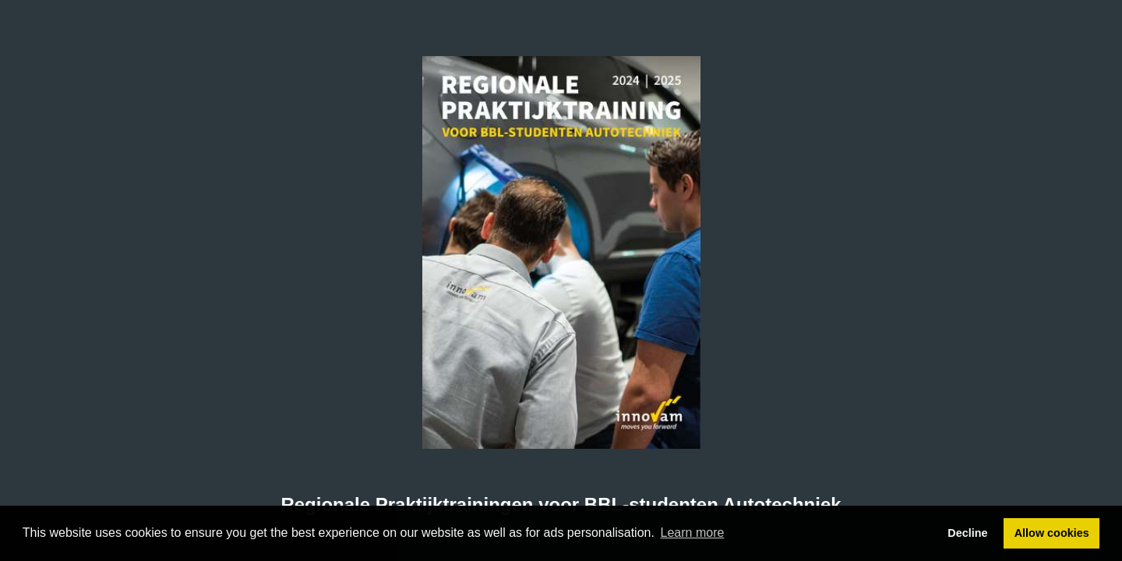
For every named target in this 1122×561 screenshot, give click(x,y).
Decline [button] (967, 533)
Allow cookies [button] (1051, 533)
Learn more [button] (693, 532)
